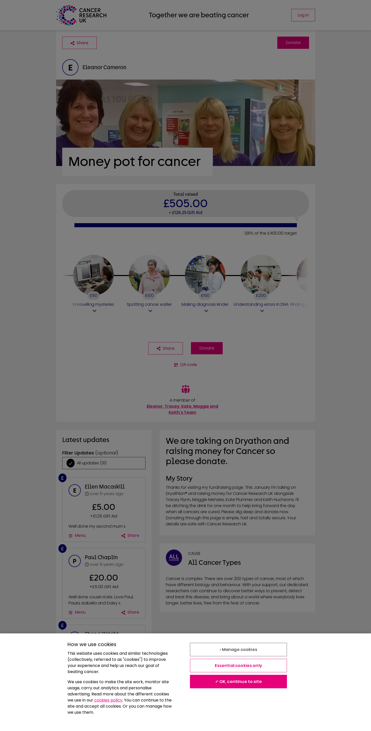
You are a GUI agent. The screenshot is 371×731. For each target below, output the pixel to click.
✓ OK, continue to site (238, 681)
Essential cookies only (238, 665)
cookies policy (108, 700)
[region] (185, 682)
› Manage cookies (238, 649)
